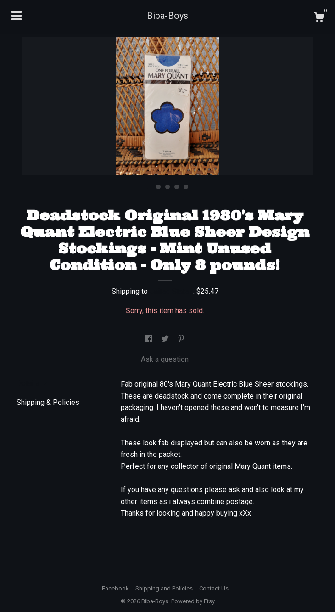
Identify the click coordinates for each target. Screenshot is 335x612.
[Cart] (319, 18)
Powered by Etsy (193, 601)
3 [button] (167, 187)
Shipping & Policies (48, 402)
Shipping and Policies (164, 588)
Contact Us (214, 588)
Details (32, 383)
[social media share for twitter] (166, 339)
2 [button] (158, 187)
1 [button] (149, 187)
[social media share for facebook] (149, 339)
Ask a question (165, 359)
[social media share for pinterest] (181, 339)
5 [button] (186, 187)
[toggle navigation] (16, 15)
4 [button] (176, 187)
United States (171, 291)
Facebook (115, 588)
